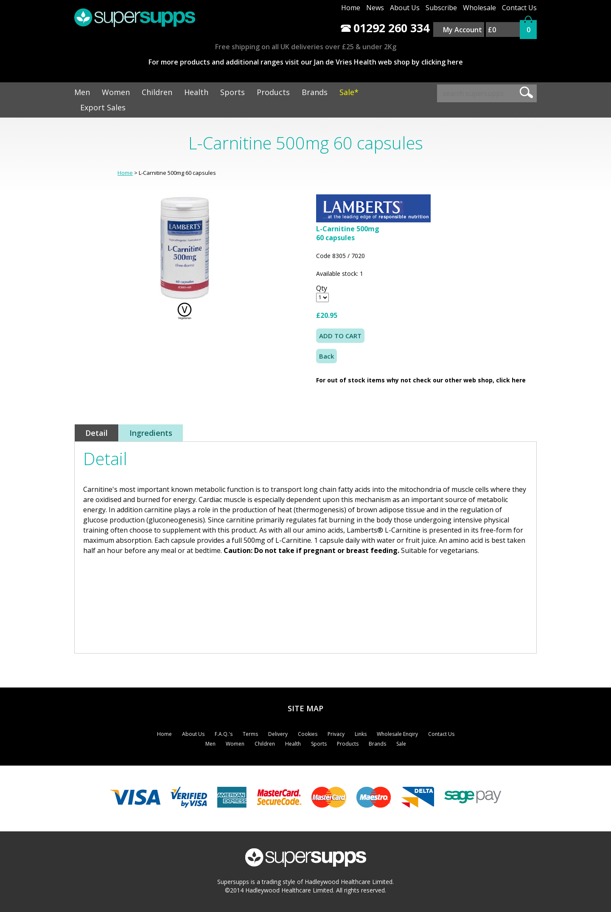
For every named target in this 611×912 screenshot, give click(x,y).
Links (361, 734)
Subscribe (441, 7)
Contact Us (519, 7)
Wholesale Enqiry (397, 734)
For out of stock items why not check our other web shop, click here (421, 380)
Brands (315, 92)
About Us (405, 7)
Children (157, 92)
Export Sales (103, 107)
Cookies (307, 734)
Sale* (349, 92)
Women (116, 92)
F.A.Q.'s (224, 734)
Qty (321, 288)
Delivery (278, 734)
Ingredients (150, 433)
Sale (401, 743)
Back (326, 356)
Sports (232, 92)
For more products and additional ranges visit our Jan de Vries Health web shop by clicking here (306, 62)
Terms (250, 734)
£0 (492, 29)
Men (82, 92)
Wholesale (479, 7)
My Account (462, 29)
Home (350, 7)
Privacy (336, 734)
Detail (96, 433)
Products (273, 92)
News (375, 7)
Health (196, 92)
